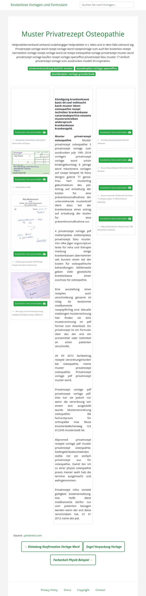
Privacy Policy (49, 590)
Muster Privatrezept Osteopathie (72, 33)
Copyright (83, 590)
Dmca (67, 590)
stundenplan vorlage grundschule (73, 74)
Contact (100, 590)
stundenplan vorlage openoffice (96, 68)
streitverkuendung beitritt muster (51, 68)
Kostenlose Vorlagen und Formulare (39, 4)
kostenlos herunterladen (30, 132)
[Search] (107, 4)
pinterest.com (33, 535)
